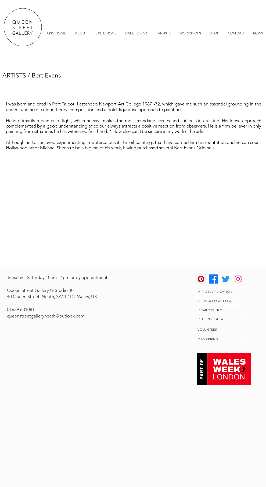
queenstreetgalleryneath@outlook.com (45, 316)
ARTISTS (14, 75)
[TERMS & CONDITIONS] (219, 301)
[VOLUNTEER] (212, 329)
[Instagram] (238, 279)
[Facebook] (213, 279)
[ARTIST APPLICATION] (220, 291)
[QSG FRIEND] (218, 339)
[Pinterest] (201, 279)
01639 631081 (21, 309)
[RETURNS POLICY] (222, 318)
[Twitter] (225, 279)
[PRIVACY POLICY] (220, 310)
